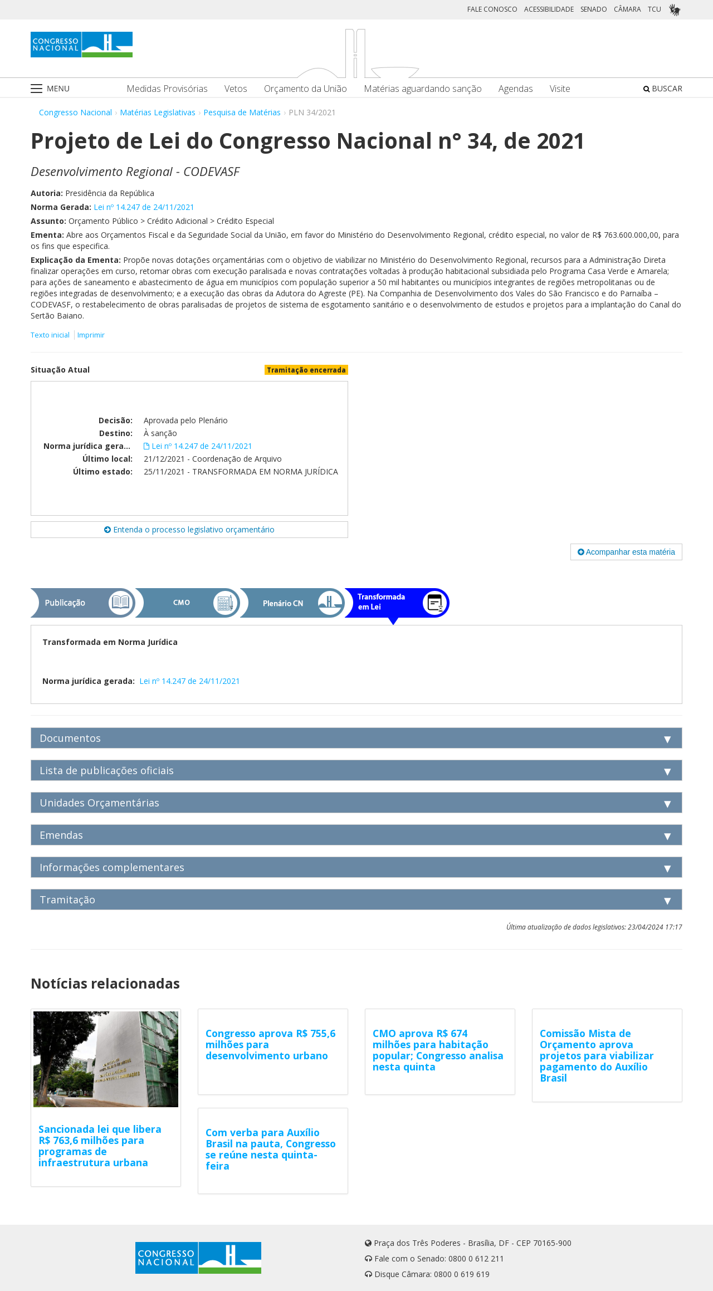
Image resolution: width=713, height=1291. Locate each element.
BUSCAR (662, 88)
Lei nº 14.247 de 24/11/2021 (144, 207)
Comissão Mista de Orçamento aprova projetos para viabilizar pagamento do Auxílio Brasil (597, 1055)
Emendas (61, 835)
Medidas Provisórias (167, 89)
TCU (654, 9)
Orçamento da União (305, 89)
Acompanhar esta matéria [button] (626, 551)
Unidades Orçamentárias (99, 802)
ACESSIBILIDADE (549, 9)
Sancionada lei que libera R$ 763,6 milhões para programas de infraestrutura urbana (100, 1145)
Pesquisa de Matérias (242, 112)
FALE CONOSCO (492, 9)
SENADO (593, 9)
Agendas (516, 89)
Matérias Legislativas (158, 112)
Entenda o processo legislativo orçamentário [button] (189, 529)
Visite (560, 89)
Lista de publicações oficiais (107, 770)
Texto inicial (51, 335)
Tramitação (67, 899)
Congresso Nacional (75, 112)
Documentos (70, 738)
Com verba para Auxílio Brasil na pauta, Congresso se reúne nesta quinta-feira (271, 1149)
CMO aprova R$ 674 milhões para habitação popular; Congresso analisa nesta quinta (438, 1049)
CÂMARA (627, 9)
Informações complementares (112, 867)
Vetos (235, 89)
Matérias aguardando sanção (423, 89)
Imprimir (91, 335)
